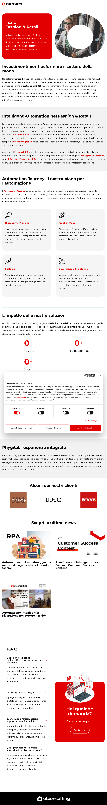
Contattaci (80, 730)
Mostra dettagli (91, 421)
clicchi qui (21, 397)
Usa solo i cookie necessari (21, 428)
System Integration (22, 142)
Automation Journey (14, 191)
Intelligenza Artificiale (26, 159)
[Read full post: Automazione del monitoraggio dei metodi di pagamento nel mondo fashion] (27, 551)
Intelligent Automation (92, 156)
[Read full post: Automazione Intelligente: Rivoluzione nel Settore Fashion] (27, 600)
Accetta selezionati (53, 428)
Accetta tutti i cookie (85, 428)
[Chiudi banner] (100, 375)
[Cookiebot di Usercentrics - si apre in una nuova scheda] (85, 375)
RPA (10, 159)
